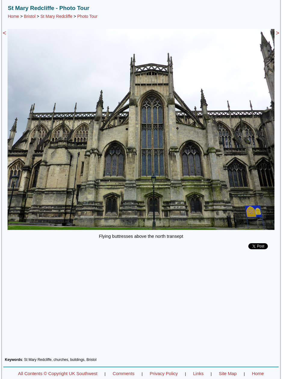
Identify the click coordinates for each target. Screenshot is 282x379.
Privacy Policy (164, 373)
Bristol (30, 16)
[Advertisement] (141, 305)
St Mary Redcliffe (56, 16)
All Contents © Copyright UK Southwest (58, 373)
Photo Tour (87, 16)
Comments (124, 373)
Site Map (228, 373)
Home (13, 16)
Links (198, 373)
